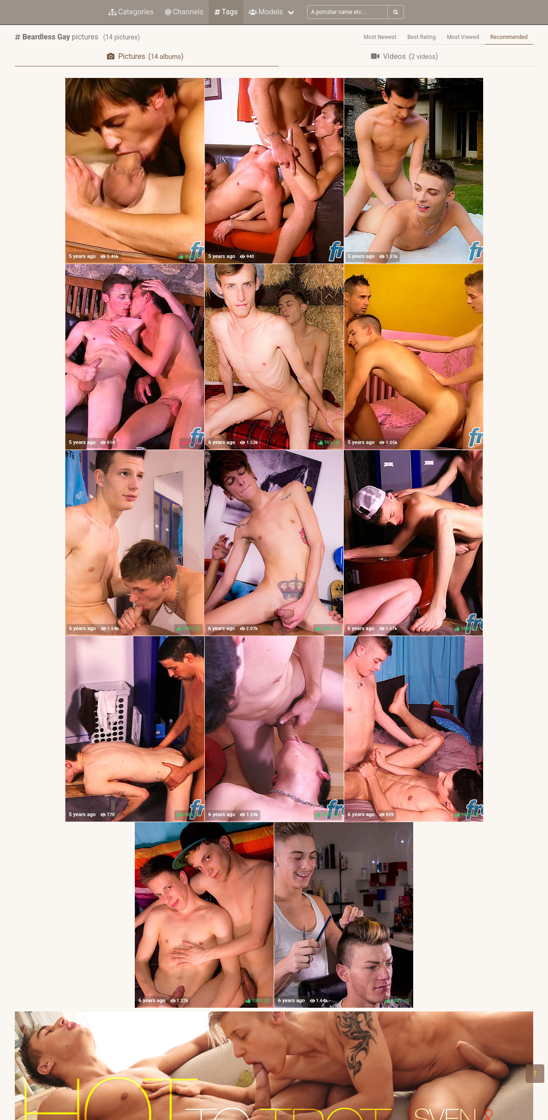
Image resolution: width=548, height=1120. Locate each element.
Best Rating (422, 37)
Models (266, 11)
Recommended (509, 37)
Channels (184, 11)
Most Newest (380, 37)
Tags (226, 11)
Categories (131, 11)
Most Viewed (463, 37)
